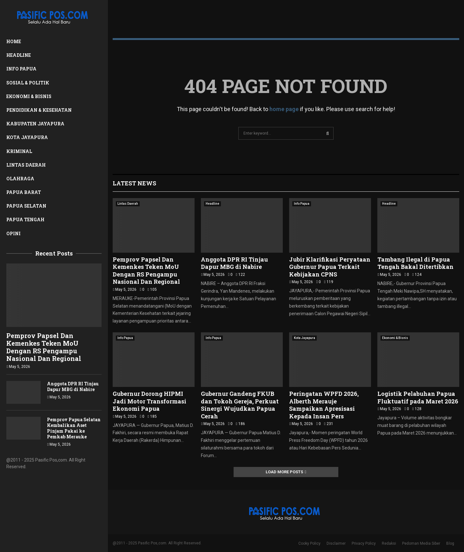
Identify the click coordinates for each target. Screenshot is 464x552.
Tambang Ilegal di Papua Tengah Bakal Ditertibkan (415, 263)
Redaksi (389, 543)
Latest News (134, 183)
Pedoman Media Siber (421, 543)
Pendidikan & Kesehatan (39, 110)
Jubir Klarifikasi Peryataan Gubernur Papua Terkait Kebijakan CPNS (329, 267)
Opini (13, 233)
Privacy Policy (364, 543)
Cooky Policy (309, 543)
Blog (450, 543)
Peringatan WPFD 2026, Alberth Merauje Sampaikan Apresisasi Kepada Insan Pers (324, 405)
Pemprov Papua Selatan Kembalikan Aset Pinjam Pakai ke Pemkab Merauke (74, 428)
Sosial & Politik (27, 83)
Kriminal (19, 151)
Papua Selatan (26, 206)
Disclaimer (336, 543)
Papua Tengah (25, 219)
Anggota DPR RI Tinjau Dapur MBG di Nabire (73, 386)
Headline (18, 55)
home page (284, 109)
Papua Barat (23, 192)
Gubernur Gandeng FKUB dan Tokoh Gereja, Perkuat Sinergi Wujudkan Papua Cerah (240, 405)
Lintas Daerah (26, 165)
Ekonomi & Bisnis (28, 96)
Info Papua (21, 69)
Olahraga (20, 179)
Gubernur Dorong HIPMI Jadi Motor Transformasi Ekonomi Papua (149, 401)
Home (13, 41)
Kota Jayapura (27, 137)
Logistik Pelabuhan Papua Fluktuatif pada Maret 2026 (417, 397)
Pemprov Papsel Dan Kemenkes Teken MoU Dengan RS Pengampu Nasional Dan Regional (43, 346)
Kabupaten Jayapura (35, 124)
